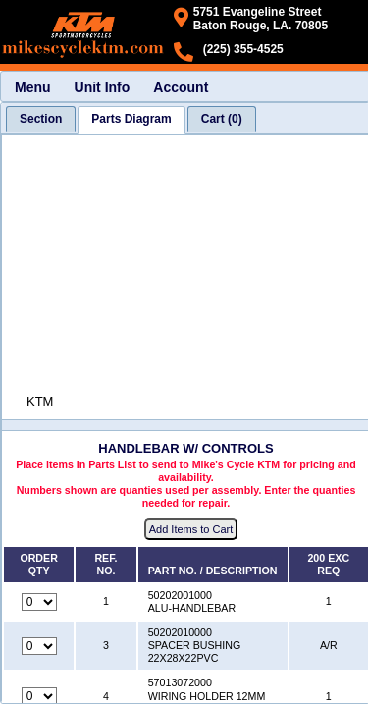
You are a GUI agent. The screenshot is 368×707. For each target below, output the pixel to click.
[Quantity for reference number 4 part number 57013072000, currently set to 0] (39, 696)
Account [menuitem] (180, 87)
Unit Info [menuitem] (103, 87)
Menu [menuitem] (33, 87)
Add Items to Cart (191, 529)
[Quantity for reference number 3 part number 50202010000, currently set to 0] (39, 646)
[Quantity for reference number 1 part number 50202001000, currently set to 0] (39, 602)
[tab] (41, 119)
